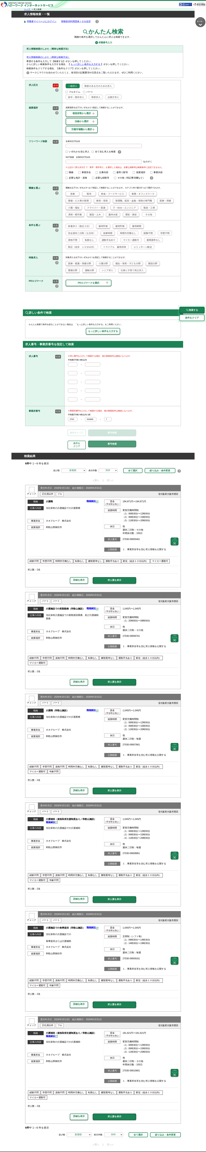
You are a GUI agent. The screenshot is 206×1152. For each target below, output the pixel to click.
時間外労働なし (127, 233)
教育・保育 (101, 200)
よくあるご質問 (130, 1143)
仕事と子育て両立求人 (131, 270)
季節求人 (94, 97)
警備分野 (71, 270)
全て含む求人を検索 (103, 152)
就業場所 (140, 172)
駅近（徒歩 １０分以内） (81, 247)
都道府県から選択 (82, 113)
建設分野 (151, 263)
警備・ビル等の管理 (77, 200)
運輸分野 (88, 270)
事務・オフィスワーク (141, 194)
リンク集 (37, 1143)
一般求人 (71, 86)
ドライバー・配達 (95, 207)
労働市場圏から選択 (81, 129)
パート (88, 92)
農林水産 (112, 214)
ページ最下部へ (200, 22)
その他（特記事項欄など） (130, 178)
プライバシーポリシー (94, 1143)
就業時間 (106, 233)
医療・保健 (164, 200)
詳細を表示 (79, 567)
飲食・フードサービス (111, 194)
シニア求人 (106, 270)
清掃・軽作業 (74, 214)
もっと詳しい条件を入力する (86, 64)
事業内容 (157, 172)
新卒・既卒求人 (75, 97)
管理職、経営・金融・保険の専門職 (132, 200)
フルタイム (73, 92)
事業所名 (86, 172)
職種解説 (91, 488)
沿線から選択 (82, 121)
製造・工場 (148, 207)
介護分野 (102, 263)
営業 (70, 194)
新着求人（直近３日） (78, 226)
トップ (27, 9)
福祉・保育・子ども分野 (126, 263)
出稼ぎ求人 (112, 97)
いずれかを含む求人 (77, 152)
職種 (71, 172)
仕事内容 (103, 172)
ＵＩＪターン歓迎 (141, 247)
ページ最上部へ (200, 1142)
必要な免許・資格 (77, 178)
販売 (86, 194)
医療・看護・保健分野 (78, 263)
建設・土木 (94, 214)
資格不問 (71, 240)
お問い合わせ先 (150, 1143)
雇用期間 (135, 226)
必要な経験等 (101, 178)
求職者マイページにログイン (42, 21)
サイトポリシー (71, 1143)
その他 (147, 214)
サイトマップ (53, 1143)
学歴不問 (164, 233)
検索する (192, 297)
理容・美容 (130, 214)
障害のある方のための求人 (97, 86)
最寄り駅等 (121, 172)
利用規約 (113, 1143)
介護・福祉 (73, 207)
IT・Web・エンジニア (123, 207)
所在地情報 (167, 1143)
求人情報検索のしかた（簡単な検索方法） (48, 57)
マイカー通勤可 (130, 240)
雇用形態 (102, 226)
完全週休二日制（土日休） (81, 233)
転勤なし (88, 240)
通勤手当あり (107, 240)
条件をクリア (77, 433)
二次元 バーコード (174, 528)
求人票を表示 (114, 567)
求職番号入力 (103, 43)
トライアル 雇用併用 (113, 247)
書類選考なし (152, 240)
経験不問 (147, 233)
